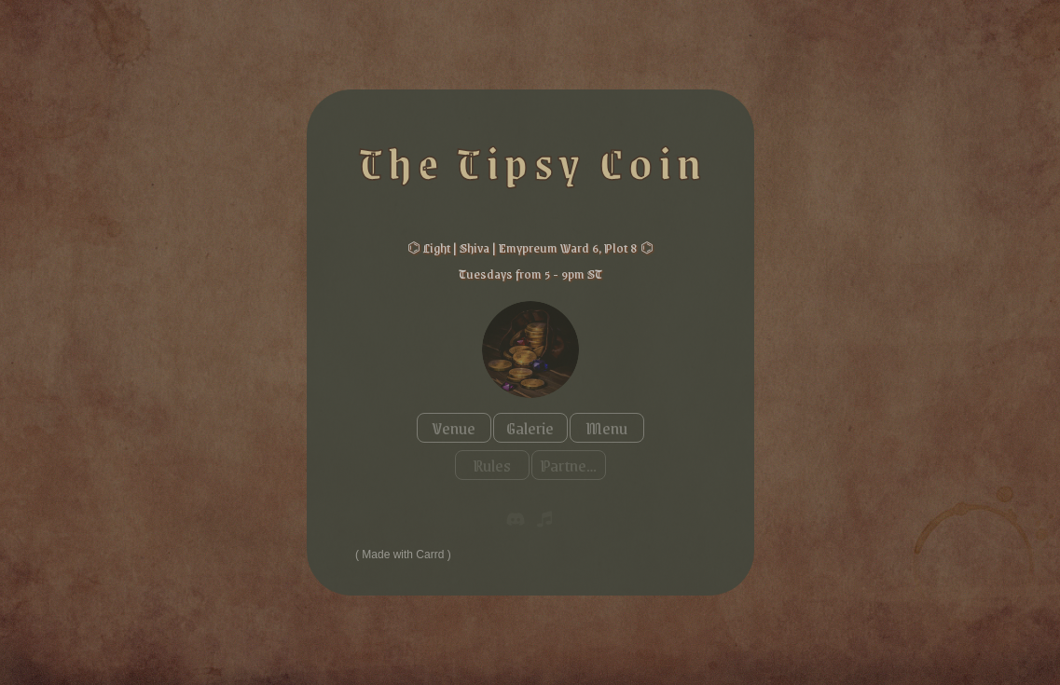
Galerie (530, 428)
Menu (606, 428)
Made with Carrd (403, 554)
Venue (454, 428)
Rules (492, 465)
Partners (569, 465)
